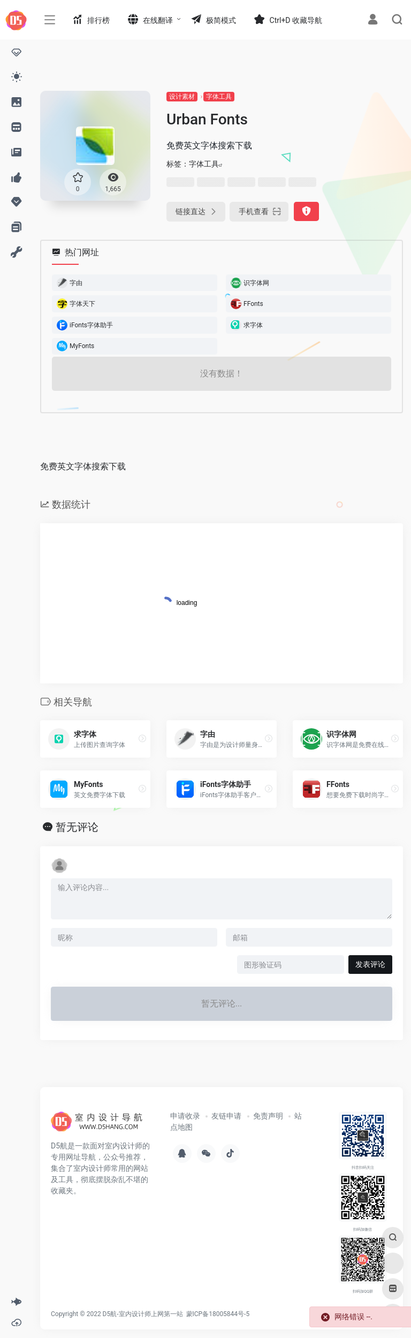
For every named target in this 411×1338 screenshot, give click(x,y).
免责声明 (268, 1116)
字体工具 (219, 96)
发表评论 (370, 964)
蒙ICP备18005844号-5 (218, 1314)
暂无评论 (77, 827)
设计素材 (182, 96)
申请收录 (185, 1116)
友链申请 (226, 1116)
